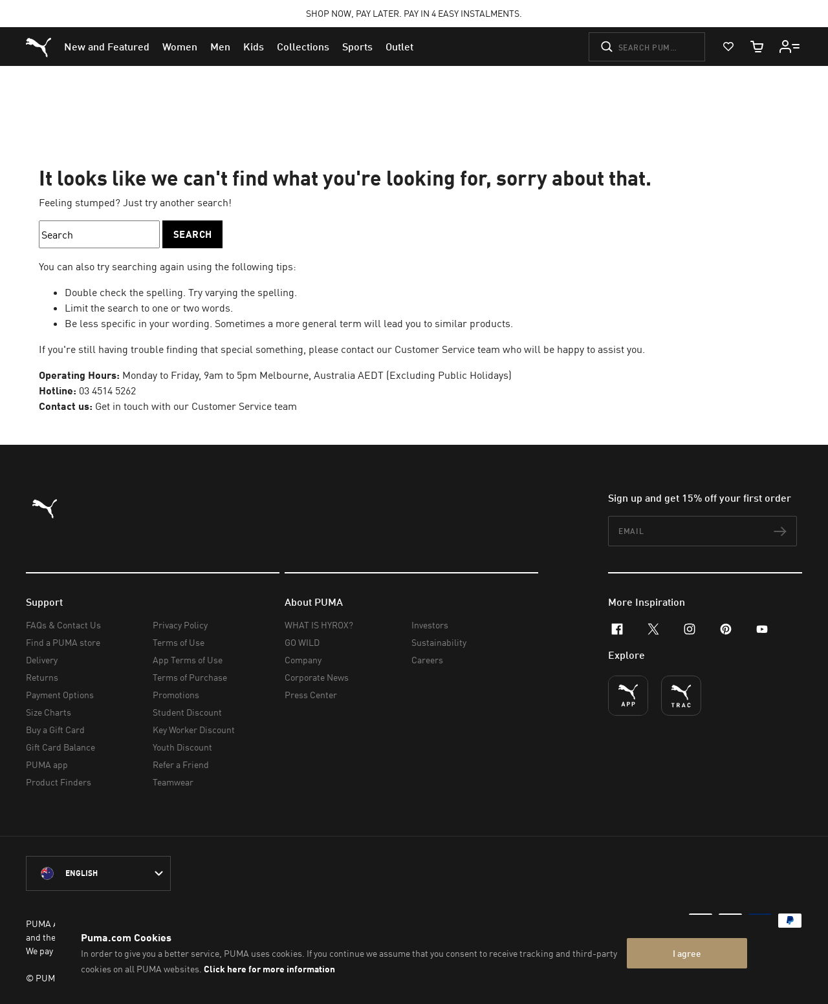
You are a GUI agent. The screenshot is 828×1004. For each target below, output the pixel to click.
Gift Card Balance (60, 747)
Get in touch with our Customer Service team (196, 406)
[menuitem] (107, 46)
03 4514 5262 (107, 390)
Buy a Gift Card (55, 729)
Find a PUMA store (63, 642)
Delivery (42, 659)
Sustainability (438, 642)
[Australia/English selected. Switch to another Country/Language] (98, 873)
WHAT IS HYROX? (319, 624)
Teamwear (173, 781)
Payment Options (60, 694)
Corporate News (317, 677)
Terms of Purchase (190, 677)
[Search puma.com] (647, 46)
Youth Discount (182, 747)
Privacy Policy (180, 624)
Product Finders (58, 781)
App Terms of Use (188, 659)
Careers (427, 659)
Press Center (311, 694)
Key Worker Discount (194, 729)
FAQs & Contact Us (63, 624)
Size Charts (48, 712)
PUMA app (47, 764)
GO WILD (302, 642)
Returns (42, 677)
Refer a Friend (181, 764)
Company (303, 659)
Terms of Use (178, 642)
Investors (429, 624)
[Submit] (607, 46)
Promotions (176, 694)
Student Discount (187, 712)
